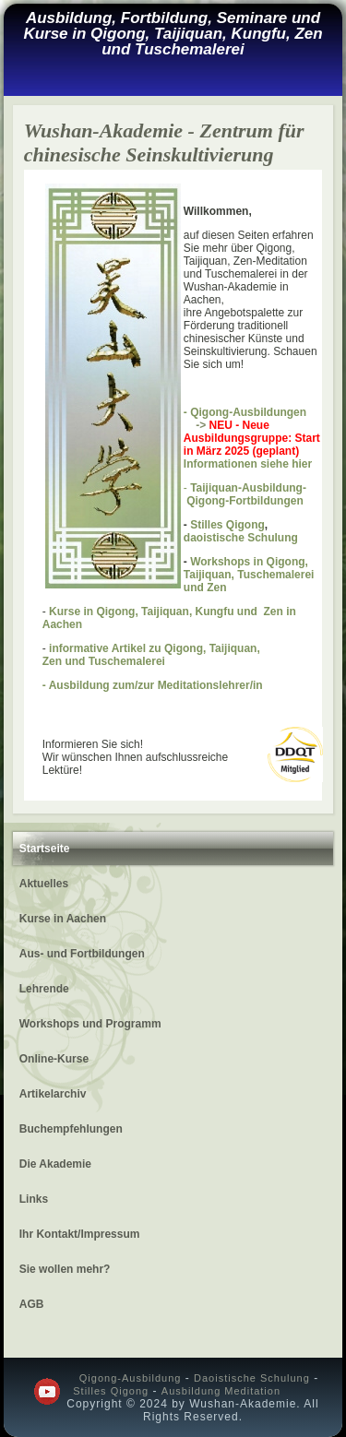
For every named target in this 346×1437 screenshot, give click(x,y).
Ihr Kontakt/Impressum (79, 1234)
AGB (31, 1304)
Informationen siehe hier (248, 463)
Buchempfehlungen (71, 1128)
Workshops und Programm (90, 1023)
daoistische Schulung (241, 537)
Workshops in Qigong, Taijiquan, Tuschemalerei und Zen (249, 574)
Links (33, 1199)
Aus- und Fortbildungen (82, 953)
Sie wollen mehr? (65, 1269)
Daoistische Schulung (252, 1378)
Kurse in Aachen (62, 918)
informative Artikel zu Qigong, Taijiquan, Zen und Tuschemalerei (151, 655)
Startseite (44, 848)
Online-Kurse (54, 1058)
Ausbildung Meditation (220, 1390)
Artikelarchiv (53, 1093)
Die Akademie (55, 1164)
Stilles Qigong (227, 524)
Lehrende (44, 988)
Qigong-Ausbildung (130, 1378)
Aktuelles (43, 883)
